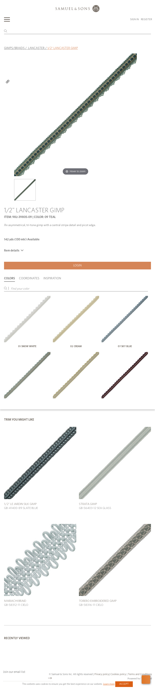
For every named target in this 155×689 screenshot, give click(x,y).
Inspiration (52, 278)
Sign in (134, 19)
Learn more (109, 684)
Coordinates (29, 278)
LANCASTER (36, 48)
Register (146, 19)
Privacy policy (101, 674)
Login (77, 265)
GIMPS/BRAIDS (14, 48)
